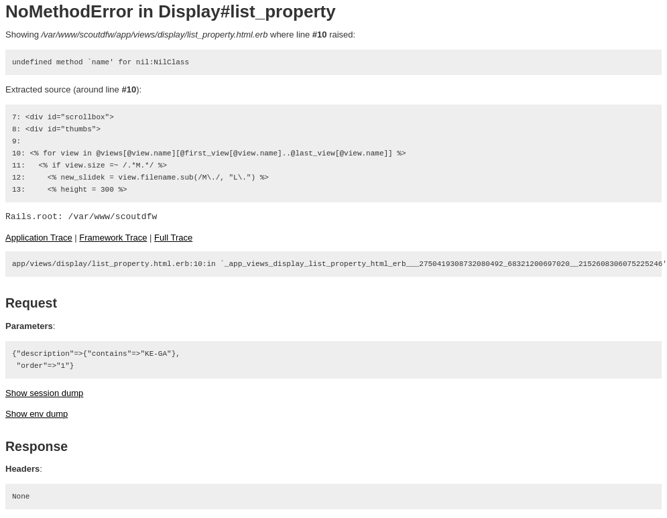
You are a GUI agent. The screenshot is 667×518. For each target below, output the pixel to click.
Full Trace (173, 238)
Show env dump (36, 414)
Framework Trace (113, 238)
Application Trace (38, 238)
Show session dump (44, 393)
